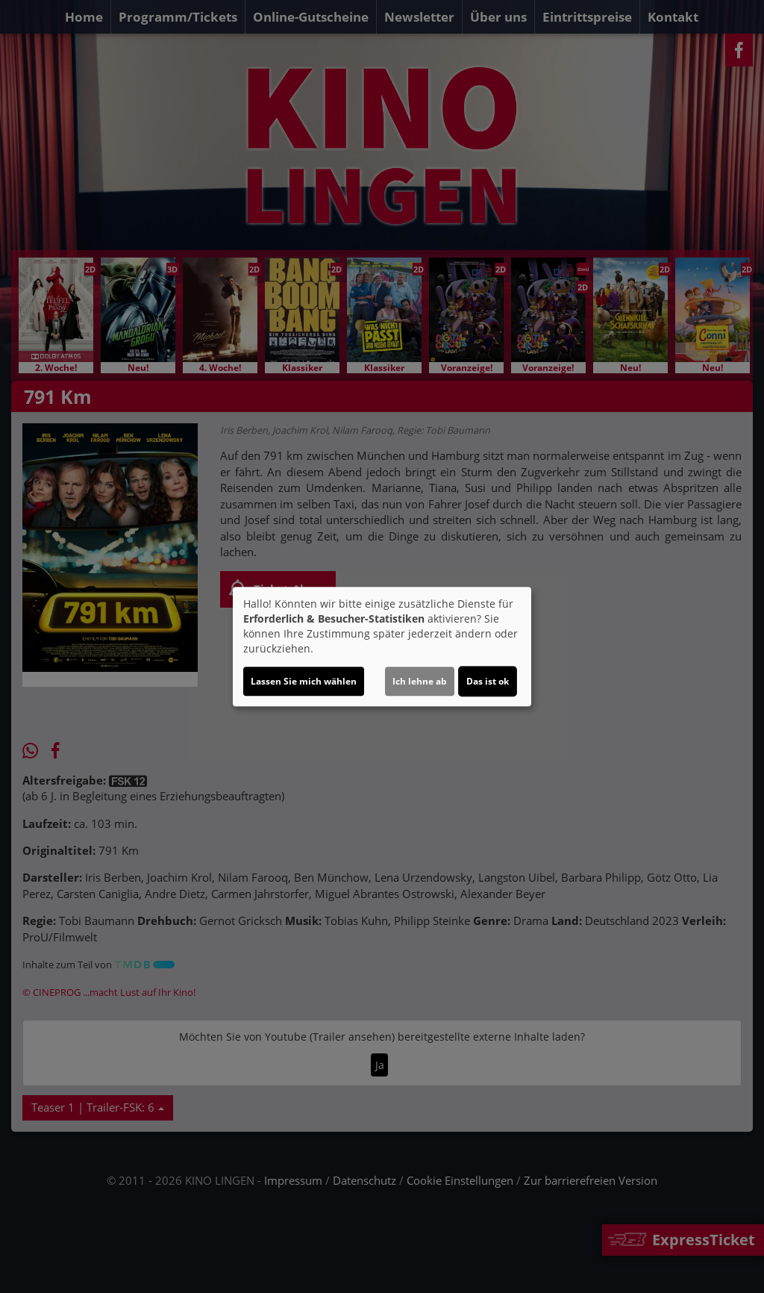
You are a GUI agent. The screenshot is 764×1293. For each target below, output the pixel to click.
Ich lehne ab (419, 681)
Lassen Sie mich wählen (304, 681)
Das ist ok (487, 681)
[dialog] (382, 646)
